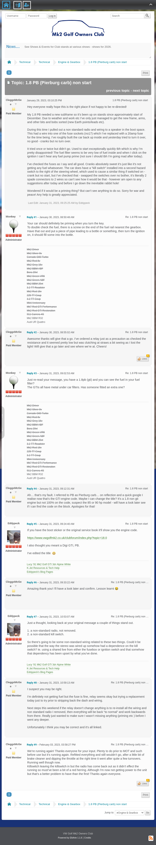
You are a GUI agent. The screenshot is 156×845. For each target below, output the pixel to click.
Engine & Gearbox (69, 62)
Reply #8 (32, 682)
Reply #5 (32, 524)
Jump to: (109, 812)
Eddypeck (14, 523)
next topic (141, 91)
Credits (87, 837)
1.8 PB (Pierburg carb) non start (107, 62)
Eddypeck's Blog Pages (40, 571)
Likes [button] (144, 358)
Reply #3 (32, 373)
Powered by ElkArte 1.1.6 (70, 837)
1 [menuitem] (9, 72)
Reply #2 (32, 332)
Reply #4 (32, 488)
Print (145, 73)
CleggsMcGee (14, 102)
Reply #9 (32, 744)
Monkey (11, 216)
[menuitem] (145, 73)
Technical (24, 62)
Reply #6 (32, 582)
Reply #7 (32, 616)
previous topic (118, 91)
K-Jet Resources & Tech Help (43, 568)
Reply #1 (32, 217)
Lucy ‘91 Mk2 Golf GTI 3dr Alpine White (49, 564)
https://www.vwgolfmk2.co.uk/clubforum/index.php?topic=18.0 (67, 537)
